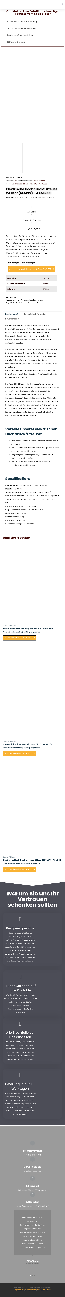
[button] (62, 4)
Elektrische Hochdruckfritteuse (21, 303)
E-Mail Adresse (32, 1167)
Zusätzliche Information (35, 314)
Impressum (19, 1290)
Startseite (10, 177)
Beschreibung (11, 314)
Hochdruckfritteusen (24, 181)
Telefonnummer (32, 1150)
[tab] (11, 314)
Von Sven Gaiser (44, 1290)
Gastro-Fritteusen (21, 300)
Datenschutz (30, 1290)
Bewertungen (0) (12, 319)
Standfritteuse (38, 303)
